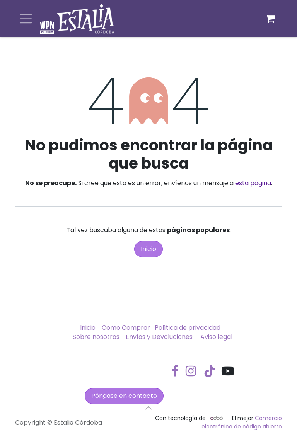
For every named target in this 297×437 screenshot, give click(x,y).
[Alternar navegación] (25, 19)
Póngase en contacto (124, 395)
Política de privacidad (187, 327)
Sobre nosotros (96, 336)
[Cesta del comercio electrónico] (270, 18)
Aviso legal (216, 336)
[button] (148, 408)
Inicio (148, 248)
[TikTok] (209, 371)
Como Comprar (126, 327)
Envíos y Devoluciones (159, 336)
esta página (253, 183)
